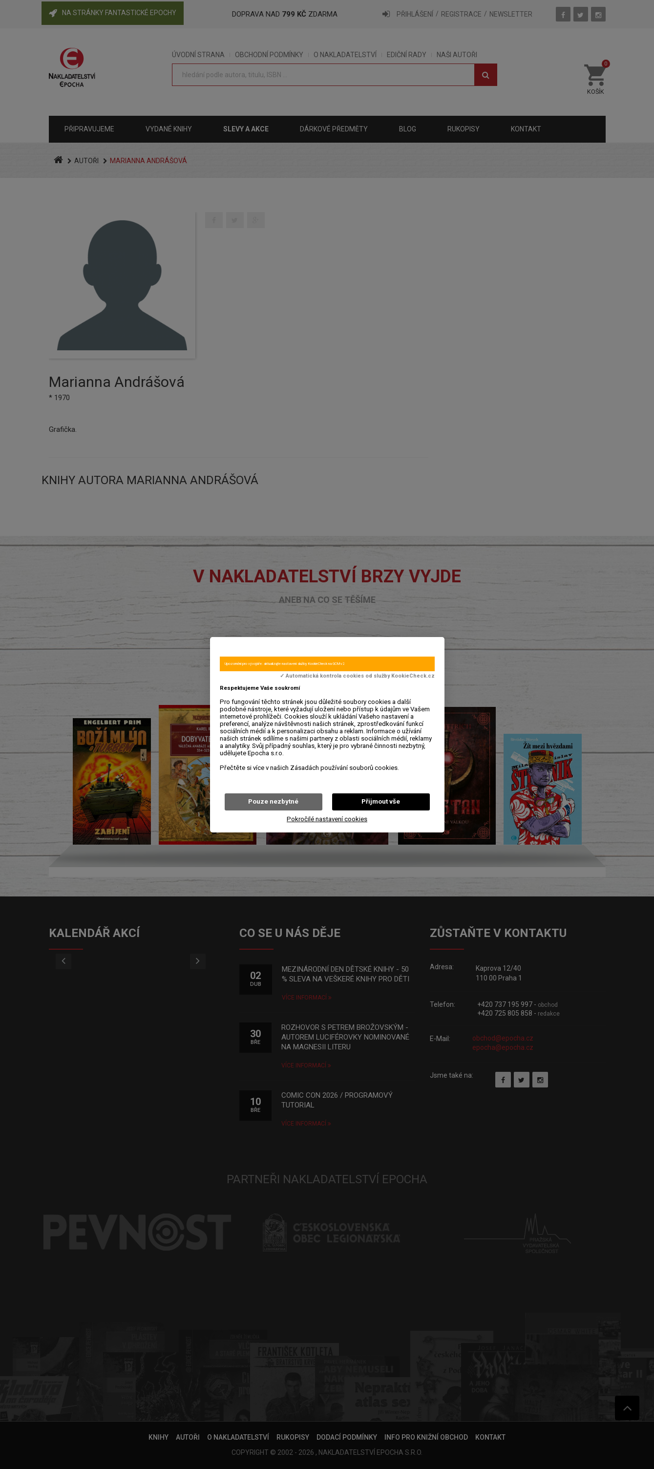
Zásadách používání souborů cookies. (344, 767)
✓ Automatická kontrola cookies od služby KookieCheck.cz (357, 676)
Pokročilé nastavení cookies (327, 819)
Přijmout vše (380, 801)
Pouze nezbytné (273, 801)
